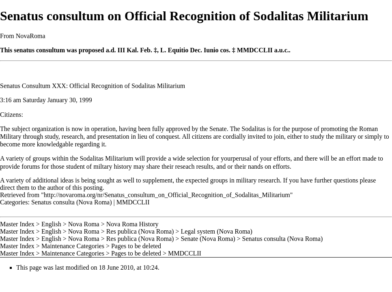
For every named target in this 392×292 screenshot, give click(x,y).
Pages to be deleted (136, 246)
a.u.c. (281, 50)
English (51, 224)
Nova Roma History (132, 224)
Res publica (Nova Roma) (140, 231)
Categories (14, 202)
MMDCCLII (255, 50)
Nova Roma (83, 224)
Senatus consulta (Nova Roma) (71, 202)
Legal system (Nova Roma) (216, 231)
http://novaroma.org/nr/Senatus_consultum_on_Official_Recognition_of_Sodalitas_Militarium (167, 194)
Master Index (17, 224)
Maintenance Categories (72, 246)
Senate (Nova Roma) (208, 238)
